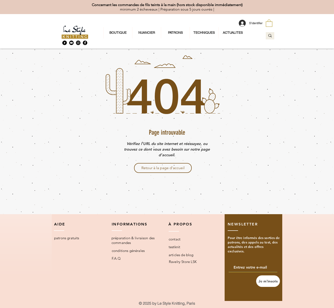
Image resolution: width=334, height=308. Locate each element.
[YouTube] (71, 43)
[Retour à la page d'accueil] (163, 168)
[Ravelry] (64, 43)
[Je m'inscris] (268, 281)
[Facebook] (85, 43)
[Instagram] (78, 43)
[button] (269, 23)
